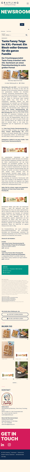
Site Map (3, 456)
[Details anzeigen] (27, 339)
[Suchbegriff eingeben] (14, 35)
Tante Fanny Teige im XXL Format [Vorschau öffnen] (15, 80)
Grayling (9, 3)
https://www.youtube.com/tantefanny (8, 298)
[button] (22, 24)
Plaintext (6, 269)
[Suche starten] (26, 35)
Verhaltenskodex (20, 454)
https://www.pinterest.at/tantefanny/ (8, 300)
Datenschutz (21, 452)
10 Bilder (22, 83)
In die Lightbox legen (15, 318)
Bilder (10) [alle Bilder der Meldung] (7, 326)
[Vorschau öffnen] (15, 74)
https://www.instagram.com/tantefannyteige (10, 297)
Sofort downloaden (15, 314)
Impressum (14, 452)
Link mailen (7, 272)
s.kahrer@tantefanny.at (7, 414)
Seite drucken (7, 270)
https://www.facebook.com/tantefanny (9, 299)
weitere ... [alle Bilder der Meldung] (15, 382)
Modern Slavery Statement (8, 454)
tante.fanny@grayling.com (8, 424)
